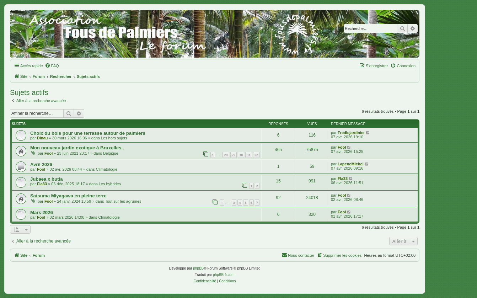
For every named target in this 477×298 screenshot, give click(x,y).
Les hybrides (110, 184)
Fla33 (42, 184)
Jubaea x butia (46, 179)
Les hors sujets (114, 138)
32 (256, 155)
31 (248, 155)
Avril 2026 (41, 164)
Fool (48, 153)
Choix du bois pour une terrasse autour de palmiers (87, 133)
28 (225, 155)
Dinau (42, 138)
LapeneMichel (351, 164)
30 (241, 155)
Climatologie (107, 169)
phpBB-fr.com (224, 275)
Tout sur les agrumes (123, 201)
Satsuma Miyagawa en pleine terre (68, 195)
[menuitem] (52, 66)
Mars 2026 (41, 212)
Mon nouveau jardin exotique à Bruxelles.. (77, 147)
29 (233, 155)
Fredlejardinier (351, 133)
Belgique (110, 153)
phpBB (198, 268)
